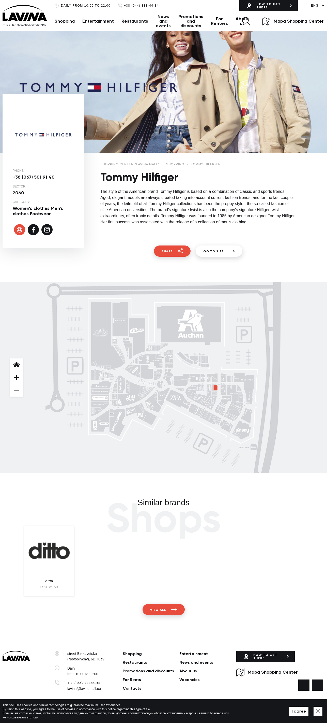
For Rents (132, 679)
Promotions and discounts (190, 21)
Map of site (142, 711)
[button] (246, 21)
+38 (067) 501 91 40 (34, 177)
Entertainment (98, 21)
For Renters (219, 21)
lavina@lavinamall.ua (84, 689)
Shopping (65, 21)
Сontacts (132, 688)
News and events (163, 21)
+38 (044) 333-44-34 (141, 5)
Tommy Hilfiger (206, 164)
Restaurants (134, 21)
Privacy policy (120, 711)
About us (188, 671)
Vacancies (189, 679)
